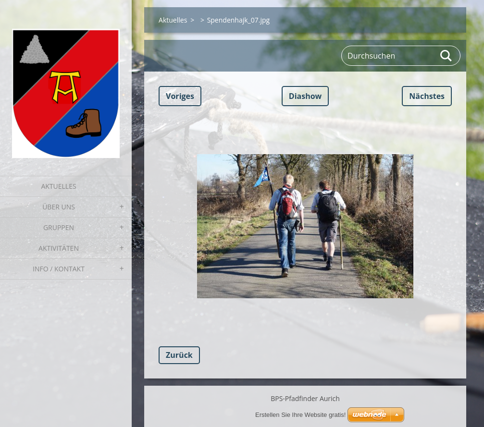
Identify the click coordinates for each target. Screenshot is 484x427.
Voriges (180, 96)
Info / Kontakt (59, 268)
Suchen (446, 56)
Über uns (58, 206)
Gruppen (58, 227)
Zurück (179, 355)
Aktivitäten (58, 248)
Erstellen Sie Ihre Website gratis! (300, 414)
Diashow (305, 96)
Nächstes (427, 96)
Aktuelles (58, 186)
